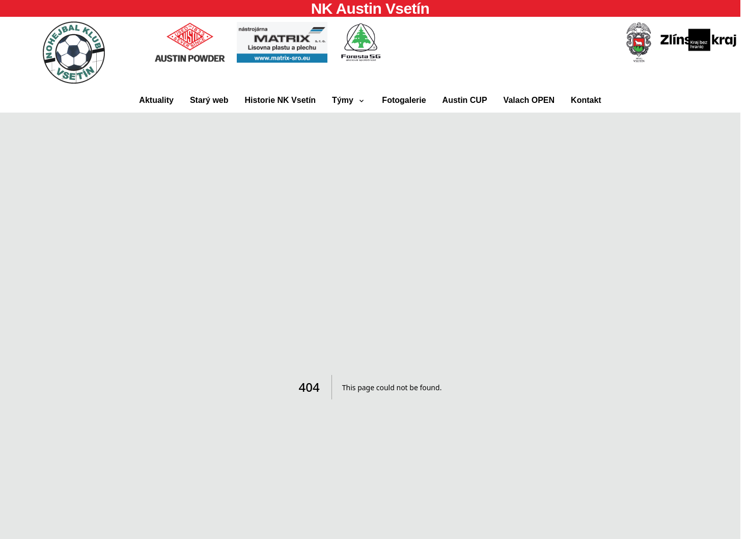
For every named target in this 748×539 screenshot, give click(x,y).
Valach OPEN (529, 100)
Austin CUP (464, 100)
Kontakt (586, 100)
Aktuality (156, 100)
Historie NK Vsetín (280, 100)
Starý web (209, 100)
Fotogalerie (404, 100)
